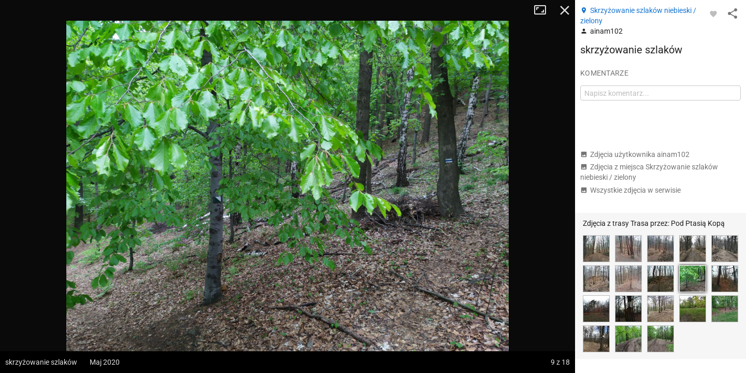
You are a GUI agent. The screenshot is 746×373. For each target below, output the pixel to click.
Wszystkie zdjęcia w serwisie (630, 190)
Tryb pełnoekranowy (544, 10)
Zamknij (564, 10)
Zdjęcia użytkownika (635, 154)
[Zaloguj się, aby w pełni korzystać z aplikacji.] (713, 13)
